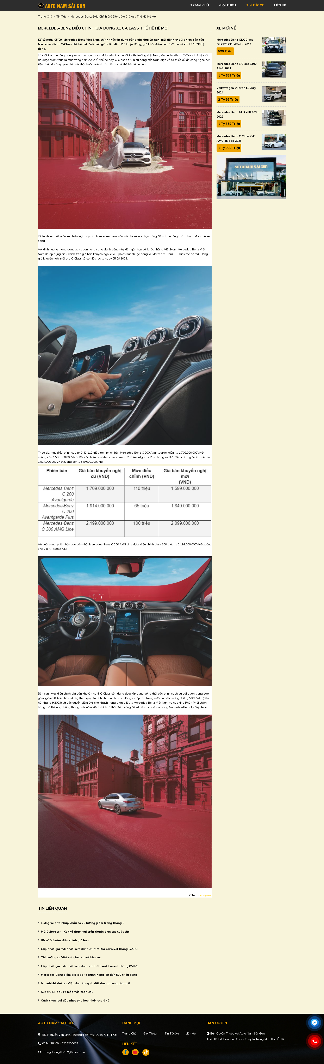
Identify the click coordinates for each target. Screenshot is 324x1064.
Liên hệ (191, 1033)
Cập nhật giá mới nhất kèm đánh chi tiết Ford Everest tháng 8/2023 (89, 966)
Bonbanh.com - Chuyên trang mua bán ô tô (253, 1039)
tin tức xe (255, 5)
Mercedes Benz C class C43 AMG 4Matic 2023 (236, 138)
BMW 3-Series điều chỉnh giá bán (65, 940)
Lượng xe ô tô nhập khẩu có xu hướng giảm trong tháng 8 (82, 923)
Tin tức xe (172, 1033)
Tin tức (61, 16)
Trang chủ (129, 1033)
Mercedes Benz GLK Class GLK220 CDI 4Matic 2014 (235, 42)
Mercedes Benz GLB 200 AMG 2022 (237, 114)
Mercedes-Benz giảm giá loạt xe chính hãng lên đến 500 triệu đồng (89, 975)
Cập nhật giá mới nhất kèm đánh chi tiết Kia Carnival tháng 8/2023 (89, 949)
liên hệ (280, 5)
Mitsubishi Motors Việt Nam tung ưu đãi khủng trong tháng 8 (85, 983)
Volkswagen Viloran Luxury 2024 (236, 90)
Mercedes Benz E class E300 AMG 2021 (236, 66)
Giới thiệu (150, 1033)
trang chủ (199, 5)
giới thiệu (227, 5)
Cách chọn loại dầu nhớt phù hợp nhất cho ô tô (75, 1000)
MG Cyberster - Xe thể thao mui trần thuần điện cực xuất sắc (85, 931)
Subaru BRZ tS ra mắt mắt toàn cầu (67, 992)
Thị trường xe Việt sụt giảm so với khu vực (71, 957)
